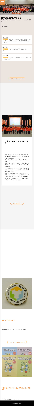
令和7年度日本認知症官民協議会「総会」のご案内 (17, 50)
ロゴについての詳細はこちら (16, 342)
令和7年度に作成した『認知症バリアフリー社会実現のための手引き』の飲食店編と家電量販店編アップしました (16, 40)
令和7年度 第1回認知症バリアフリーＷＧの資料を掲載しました (17, 58)
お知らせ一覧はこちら (16, 79)
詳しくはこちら (16, 203)
